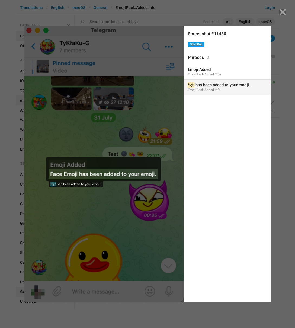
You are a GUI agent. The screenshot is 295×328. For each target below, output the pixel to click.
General (196, 44)
